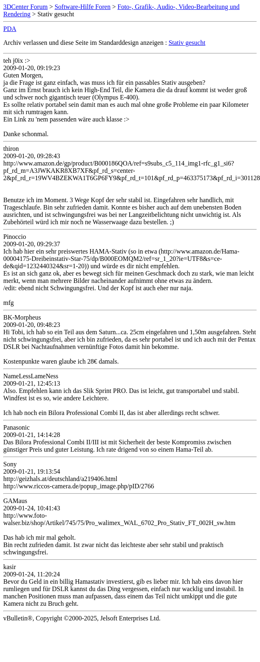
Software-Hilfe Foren (82, 6)
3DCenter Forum (25, 6)
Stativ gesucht (187, 42)
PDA (9, 28)
